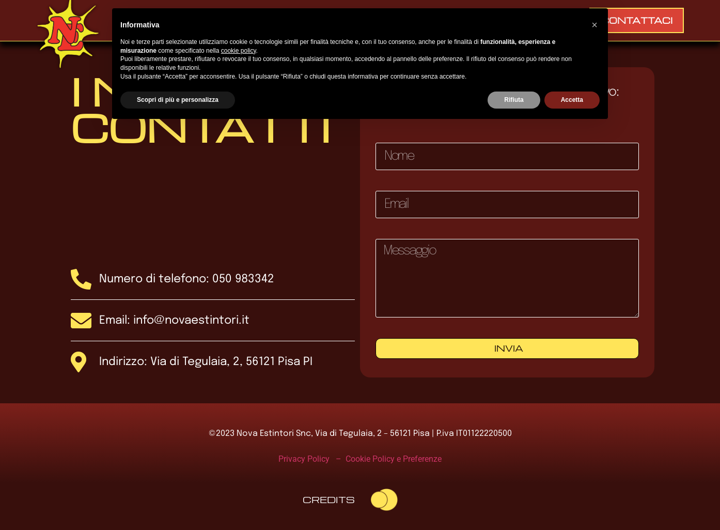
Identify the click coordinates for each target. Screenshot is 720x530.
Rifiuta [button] (513, 99)
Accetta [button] (572, 99)
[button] (594, 25)
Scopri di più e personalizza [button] (177, 99)
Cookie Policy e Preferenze (394, 459)
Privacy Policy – (312, 459)
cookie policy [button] (238, 50)
